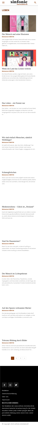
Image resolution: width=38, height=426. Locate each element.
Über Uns (5, 397)
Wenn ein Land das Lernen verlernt (16, 69)
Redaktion (5, 390)
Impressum (6, 400)
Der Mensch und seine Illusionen (15, 34)
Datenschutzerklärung (9, 393)
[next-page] (24, 358)
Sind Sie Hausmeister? (11, 241)
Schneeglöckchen (9, 172)
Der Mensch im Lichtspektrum (14, 273)
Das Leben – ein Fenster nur (13, 103)
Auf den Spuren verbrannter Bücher (16, 308)
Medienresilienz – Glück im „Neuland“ (18, 207)
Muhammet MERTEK (8, 37)
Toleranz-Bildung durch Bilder (14, 340)
